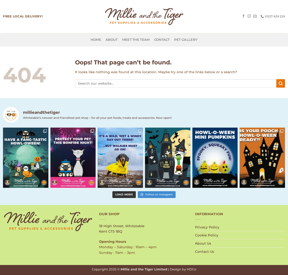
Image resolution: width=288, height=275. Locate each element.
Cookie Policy (206, 235)
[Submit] (280, 83)
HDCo (191, 269)
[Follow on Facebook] (243, 16)
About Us (203, 243)
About (112, 40)
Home (96, 40)
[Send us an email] (255, 16)
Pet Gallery (185, 40)
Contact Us (204, 251)
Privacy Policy (207, 227)
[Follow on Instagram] (249, 16)
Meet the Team (136, 40)
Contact (162, 40)
